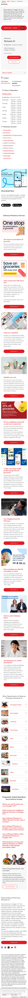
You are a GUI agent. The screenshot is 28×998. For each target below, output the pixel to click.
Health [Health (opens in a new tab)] (8, 1)
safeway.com (19, 942)
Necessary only (15, 996)
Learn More (14, 62)
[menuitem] (7, 28)
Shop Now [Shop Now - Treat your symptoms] (17, 351)
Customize (4, 994)
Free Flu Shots (7, 130)
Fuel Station (18, 789)
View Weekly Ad (14, 57)
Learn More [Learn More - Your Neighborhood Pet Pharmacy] (17, 543)
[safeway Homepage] (4, 4)
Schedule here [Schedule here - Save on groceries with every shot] (17, 306)
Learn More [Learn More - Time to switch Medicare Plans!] (17, 634)
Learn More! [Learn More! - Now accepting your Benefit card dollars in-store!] (17, 590)
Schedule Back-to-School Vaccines (12, 135)
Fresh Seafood (16, 713)
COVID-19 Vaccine (8, 140)
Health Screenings (8, 145)
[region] (14, 993)
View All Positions (11, 886)
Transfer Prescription (8, 153)
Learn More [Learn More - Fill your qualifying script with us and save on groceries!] (17, 442)
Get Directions (8, 53)
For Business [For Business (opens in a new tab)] (20, 1)
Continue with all (23, 996)
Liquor (16, 772)
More (22, 28)
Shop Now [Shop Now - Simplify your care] (17, 396)
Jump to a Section (14, 73)
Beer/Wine (16, 780)
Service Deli (16, 755)
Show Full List (7, 158)
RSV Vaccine (6, 133)
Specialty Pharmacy (8, 151)
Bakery (16, 747)
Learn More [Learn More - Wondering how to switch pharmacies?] (17, 685)
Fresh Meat (16, 721)
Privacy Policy (14, 994)
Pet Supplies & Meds (16, 704)
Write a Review (16, 85)
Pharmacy (18, 764)
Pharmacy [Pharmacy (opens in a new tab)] (13, 1)
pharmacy (21, 665)
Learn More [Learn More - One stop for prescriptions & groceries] (17, 254)
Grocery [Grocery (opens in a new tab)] (3, 1)
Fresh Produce (16, 730)
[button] (25, 4)
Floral (16, 738)
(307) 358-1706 (5, 83)
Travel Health (6, 156)
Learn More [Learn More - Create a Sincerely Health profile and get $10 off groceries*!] (17, 493)
